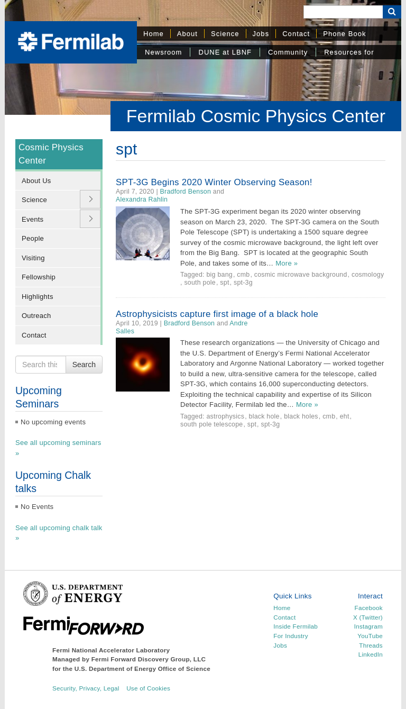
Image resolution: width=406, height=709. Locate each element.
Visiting (33, 258)
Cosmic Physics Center (51, 154)
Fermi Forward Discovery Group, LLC (148, 659)
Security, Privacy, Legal (85, 688)
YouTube (370, 635)
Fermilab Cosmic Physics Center (255, 116)
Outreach (36, 316)
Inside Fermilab (295, 626)
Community (288, 52)
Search (84, 364)
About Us (36, 181)
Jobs (261, 34)
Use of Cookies (148, 688)
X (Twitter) (368, 617)
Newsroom (163, 52)
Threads (371, 645)
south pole (200, 282)
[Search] (343, 12)
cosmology (368, 274)
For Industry (290, 635)
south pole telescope (211, 424)
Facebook (369, 607)
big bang (219, 274)
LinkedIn (370, 654)
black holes (301, 416)
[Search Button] (392, 12)
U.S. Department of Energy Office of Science (142, 668)
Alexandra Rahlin (142, 199)
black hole (264, 416)
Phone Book (344, 34)
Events (32, 219)
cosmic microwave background (300, 274)
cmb (243, 274)
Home (153, 34)
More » (286, 263)
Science (225, 34)
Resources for (349, 52)
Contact (296, 34)
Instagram (368, 626)
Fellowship (39, 277)
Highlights (37, 297)
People (33, 238)
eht (344, 416)
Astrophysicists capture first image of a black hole (217, 314)
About (187, 34)
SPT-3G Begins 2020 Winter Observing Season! (214, 182)
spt (224, 282)
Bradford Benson (185, 191)
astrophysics (225, 416)
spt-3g (243, 282)
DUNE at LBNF (225, 52)
